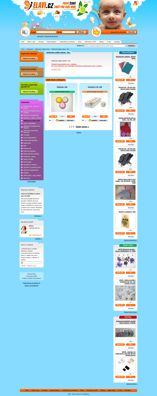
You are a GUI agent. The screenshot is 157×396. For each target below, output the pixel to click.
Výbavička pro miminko (67, 42)
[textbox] (105, 46)
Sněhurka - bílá (62, 87)
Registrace (40, 36)
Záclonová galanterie (31, 170)
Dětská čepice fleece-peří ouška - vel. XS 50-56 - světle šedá (126, 181)
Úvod (22, 42)
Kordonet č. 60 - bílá (95, 87)
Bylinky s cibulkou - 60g (127, 212)
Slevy (79, 42)
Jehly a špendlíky (30, 123)
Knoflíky (26, 135)
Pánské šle (27, 148)
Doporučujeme (51, 42)
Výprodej (27, 178)
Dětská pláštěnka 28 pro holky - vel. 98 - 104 (127, 119)
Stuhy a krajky (28, 159)
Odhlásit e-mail (31, 265)
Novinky (41, 42)
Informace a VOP (90, 42)
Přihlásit (23, 265)
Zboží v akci (31, 42)
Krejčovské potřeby (30, 140)
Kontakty (117, 42)
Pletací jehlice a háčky (31, 154)
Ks (50, 120)
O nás (109, 42)
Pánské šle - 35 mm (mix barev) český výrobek (127, 88)
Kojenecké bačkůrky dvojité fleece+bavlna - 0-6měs (126, 322)
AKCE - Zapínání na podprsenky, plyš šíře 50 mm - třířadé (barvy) (125, 353)
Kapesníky (27, 143)
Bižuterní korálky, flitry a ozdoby (32, 112)
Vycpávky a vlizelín (30, 165)
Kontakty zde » (56, 69)
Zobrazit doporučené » (130, 240)
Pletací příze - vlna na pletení (31, 107)
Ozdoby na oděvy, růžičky (32, 118)
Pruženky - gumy (29, 156)
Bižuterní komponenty (31, 115)
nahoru (79, 132)
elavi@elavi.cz (36, 235)
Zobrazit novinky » (131, 384)
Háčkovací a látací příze (42, 49)
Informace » (37, 216)
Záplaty (26, 173)
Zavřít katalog (31, 181)
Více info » (131, 83)
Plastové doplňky (30, 151)
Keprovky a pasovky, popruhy (31, 131)
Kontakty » (38, 238)
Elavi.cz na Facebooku (31, 285)
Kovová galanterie (30, 138)
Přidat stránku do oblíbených (31, 283)
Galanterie (30, 49)
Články (101, 42)
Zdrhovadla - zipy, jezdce (32, 175)
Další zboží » (82, 127)
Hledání (79, 45)
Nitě (25, 146)
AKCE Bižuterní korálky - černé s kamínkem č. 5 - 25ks (125, 250)
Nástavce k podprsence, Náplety (32, 127)
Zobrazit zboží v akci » (130, 312)
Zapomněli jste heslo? (51, 36)
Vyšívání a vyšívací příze (32, 167)
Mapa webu (111, 390)
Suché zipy (27, 162)
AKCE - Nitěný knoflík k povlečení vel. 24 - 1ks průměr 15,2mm (127, 281)
